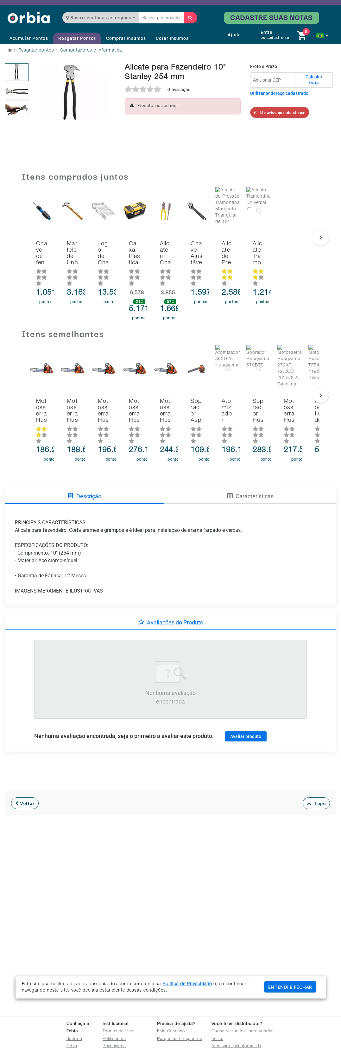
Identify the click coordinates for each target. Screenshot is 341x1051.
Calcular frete (314, 80)
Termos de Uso (118, 1031)
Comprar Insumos (126, 38)
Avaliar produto (245, 708)
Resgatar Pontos (77, 38)
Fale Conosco (171, 1031)
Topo (316, 775)
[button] (322, 35)
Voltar (25, 775)
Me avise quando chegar (280, 112)
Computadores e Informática (91, 50)
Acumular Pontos (28, 38)
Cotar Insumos (172, 38)
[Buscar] (190, 17)
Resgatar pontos (36, 50)
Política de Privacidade (187, 984)
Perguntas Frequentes (179, 1039)
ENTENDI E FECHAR (290, 987)
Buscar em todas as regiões (100, 17)
